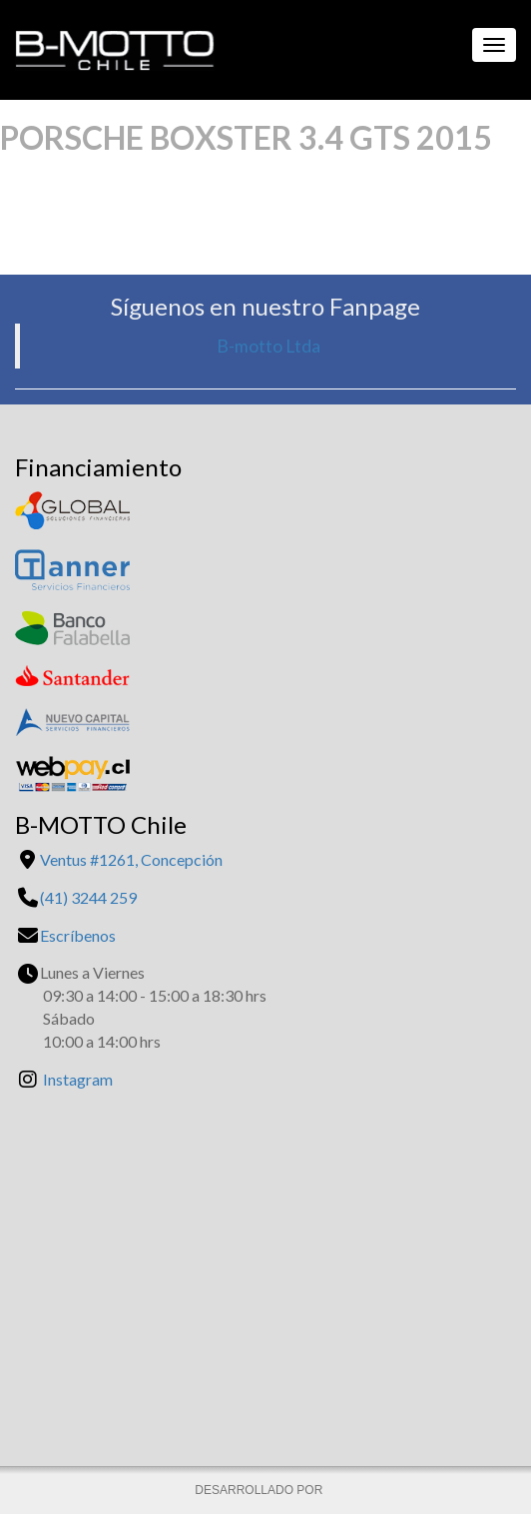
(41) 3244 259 (88, 897)
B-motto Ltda (268, 346)
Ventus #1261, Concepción (131, 859)
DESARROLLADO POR (260, 1490)
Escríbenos (78, 935)
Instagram (78, 1079)
